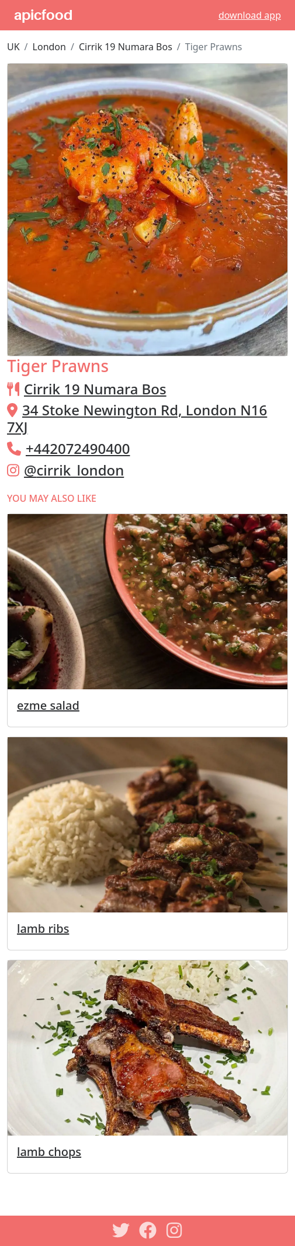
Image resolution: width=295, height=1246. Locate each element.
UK (13, 46)
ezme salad (48, 705)
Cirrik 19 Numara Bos (125, 46)
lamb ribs (43, 928)
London (49, 46)
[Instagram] (174, 1230)
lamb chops (49, 1152)
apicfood (43, 15)
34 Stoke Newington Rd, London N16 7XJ (137, 418)
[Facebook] (148, 1230)
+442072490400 (78, 448)
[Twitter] (121, 1230)
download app (249, 15)
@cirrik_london (74, 470)
